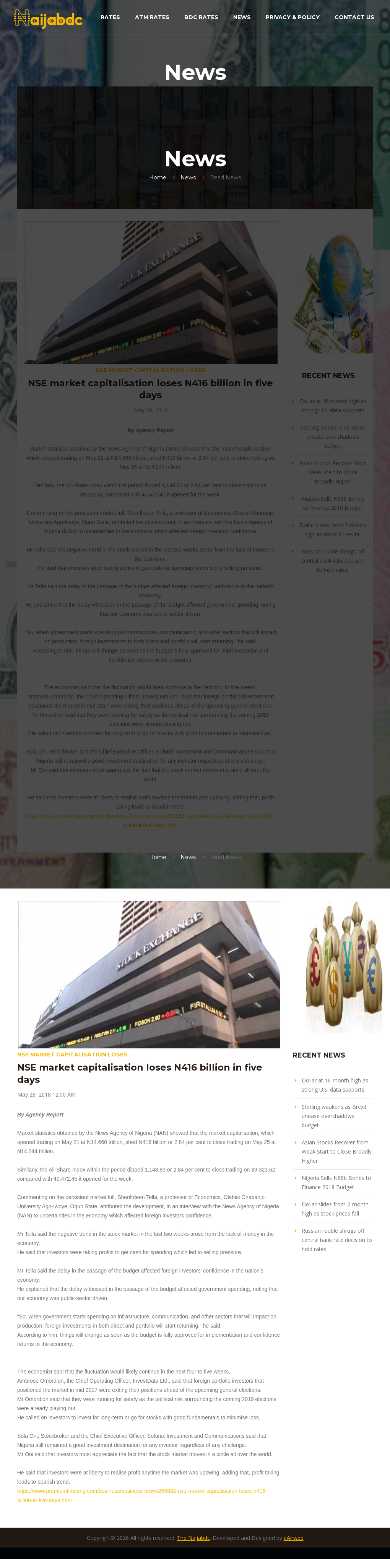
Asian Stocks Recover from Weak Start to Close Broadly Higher (332, 472)
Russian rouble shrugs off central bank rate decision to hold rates (333, 560)
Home (157, 177)
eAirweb (294, 1537)
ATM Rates (152, 17)
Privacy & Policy (293, 17)
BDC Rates (201, 17)
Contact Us (354, 17)
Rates (110, 17)
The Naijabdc (193, 1537)
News (242, 17)
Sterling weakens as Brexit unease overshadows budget (333, 436)
